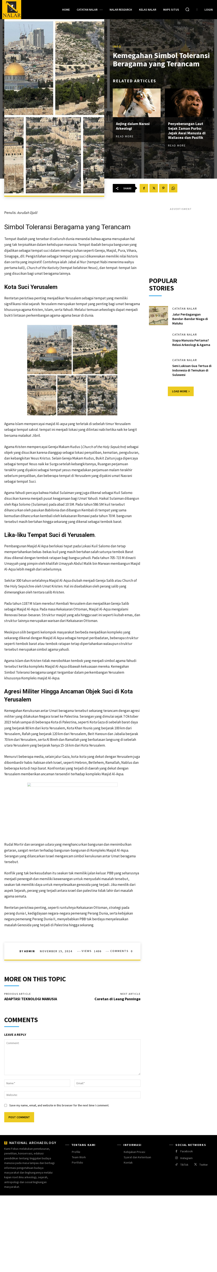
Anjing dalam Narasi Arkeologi (133, 126)
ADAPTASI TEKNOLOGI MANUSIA (30, 998)
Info (117, 46)
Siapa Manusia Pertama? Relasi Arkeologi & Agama (191, 342)
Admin (29, 951)
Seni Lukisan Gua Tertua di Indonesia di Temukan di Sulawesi (191, 370)
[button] (187, 9)
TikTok (184, 1164)
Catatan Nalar (184, 308)
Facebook (186, 1151)
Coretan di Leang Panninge (117, 998)
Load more (180, 391)
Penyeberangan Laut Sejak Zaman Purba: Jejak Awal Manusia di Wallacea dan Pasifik (187, 130)
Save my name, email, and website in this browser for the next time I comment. (59, 1105)
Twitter (203, 1164)
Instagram (186, 1158)
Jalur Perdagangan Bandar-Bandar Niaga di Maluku (190, 318)
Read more (125, 136)
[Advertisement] (181, 237)
